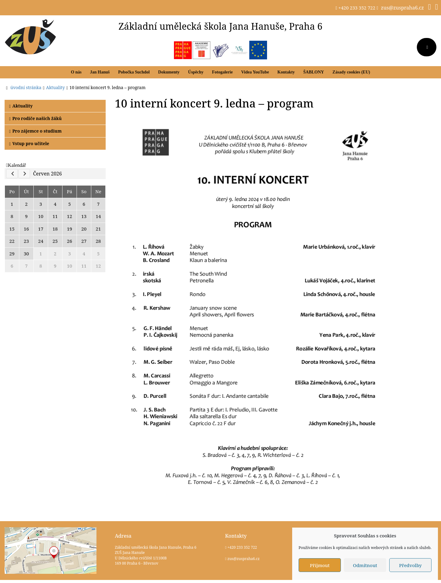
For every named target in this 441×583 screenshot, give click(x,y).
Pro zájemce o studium (35, 131)
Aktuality (21, 106)
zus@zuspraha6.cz (402, 7)
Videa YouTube (255, 72)
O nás (76, 72)
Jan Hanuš (100, 72)
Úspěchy (196, 72)
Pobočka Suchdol (134, 72)
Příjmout (320, 565)
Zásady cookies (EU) (351, 72)
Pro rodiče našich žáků (35, 118)
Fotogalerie (222, 72)
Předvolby (410, 565)
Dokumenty (168, 72)
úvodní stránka (25, 87)
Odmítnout (365, 565)
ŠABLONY (313, 72)
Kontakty (286, 72)
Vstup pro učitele (29, 143)
